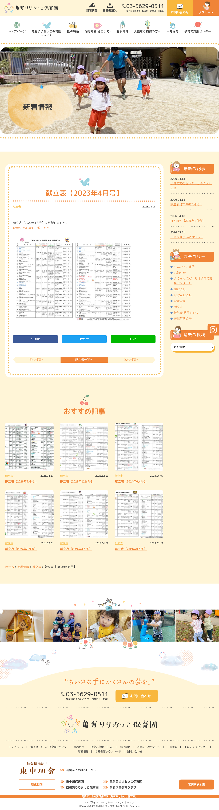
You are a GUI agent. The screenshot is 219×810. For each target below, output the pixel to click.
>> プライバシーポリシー (99, 802)
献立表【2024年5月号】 (21, 549)
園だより (180, 289)
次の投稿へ (131, 359)
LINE (133, 339)
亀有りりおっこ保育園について (46, 33)
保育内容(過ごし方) (98, 31)
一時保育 (172, 31)
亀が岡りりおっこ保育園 (125, 782)
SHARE (35, 339)
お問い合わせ (180, 12)
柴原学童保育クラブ (122, 787)
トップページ (17, 31)
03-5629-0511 (145, 6)
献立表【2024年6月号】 (131, 481)
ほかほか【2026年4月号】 (187, 220)
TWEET (84, 339)
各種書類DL (110, 10)
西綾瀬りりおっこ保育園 (82, 787)
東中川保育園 (75, 781)
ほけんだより (183, 295)
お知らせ (180, 272)
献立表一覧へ (84, 359)
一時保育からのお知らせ (186, 237)
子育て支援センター (197, 31)
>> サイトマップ (125, 802)
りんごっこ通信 (184, 266)
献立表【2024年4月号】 (76, 549)
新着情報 (91, 10)
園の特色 (73, 31)
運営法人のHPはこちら (81, 770)
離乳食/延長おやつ (186, 312)
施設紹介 (122, 31)
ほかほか (180, 301)
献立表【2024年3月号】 (131, 549)
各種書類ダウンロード (108, 751)
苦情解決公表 (183, 318)
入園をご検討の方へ (147, 31)
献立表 (17, 206)
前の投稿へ (36, 359)
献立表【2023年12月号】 (77, 481)
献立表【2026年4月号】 (21, 481)
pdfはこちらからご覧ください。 (34, 228)
